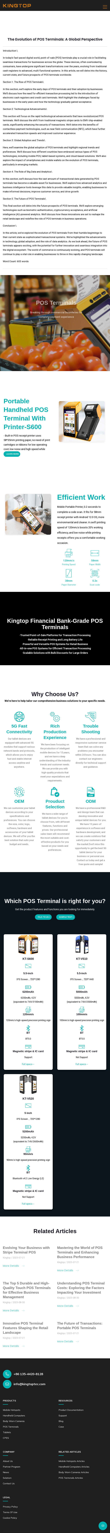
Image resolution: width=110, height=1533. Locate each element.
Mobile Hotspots (11, 1409)
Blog (61, 1421)
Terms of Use (10, 1512)
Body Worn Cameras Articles (74, 1472)
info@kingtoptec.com (29, 1384)
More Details (13, 1267)
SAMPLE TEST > (66, 917)
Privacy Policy (10, 1506)
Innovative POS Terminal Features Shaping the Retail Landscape (25, 1329)
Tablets (7, 1432)
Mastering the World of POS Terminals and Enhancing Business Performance (80, 1253)
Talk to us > (44, 917)
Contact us (9, 1483)
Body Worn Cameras (14, 1421)
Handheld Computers (14, 1415)
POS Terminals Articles (71, 1477)
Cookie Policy (10, 1517)
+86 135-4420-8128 (28, 1374)
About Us (8, 1461)
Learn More (12, 454)
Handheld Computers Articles (74, 1466)
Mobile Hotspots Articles (72, 1461)
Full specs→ (28, 1064)
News (6, 1472)
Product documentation (71, 1409)
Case (61, 1426)
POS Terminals (11, 1426)
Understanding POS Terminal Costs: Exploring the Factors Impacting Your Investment (81, 1289)
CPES (6, 1437)
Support (63, 1415)
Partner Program (11, 1466)
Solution (7, 1477)
